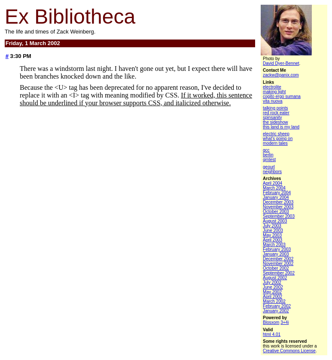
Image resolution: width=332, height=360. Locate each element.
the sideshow (275, 122)
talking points (275, 108)
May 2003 (272, 235)
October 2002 (276, 268)
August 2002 (275, 277)
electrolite (272, 87)
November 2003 (278, 206)
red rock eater (276, 112)
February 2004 (277, 192)
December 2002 (278, 258)
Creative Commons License (289, 350)
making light (274, 91)
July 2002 (272, 282)
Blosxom (271, 322)
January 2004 (276, 197)
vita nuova (273, 101)
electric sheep (276, 133)
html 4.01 (271, 334)
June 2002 (273, 287)
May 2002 (272, 292)
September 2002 (279, 273)
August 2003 (275, 221)
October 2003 (276, 211)
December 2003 (278, 202)
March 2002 (274, 301)
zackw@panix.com (281, 75)
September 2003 (279, 216)
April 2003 (272, 240)
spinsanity (272, 117)
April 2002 (272, 296)
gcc (266, 150)
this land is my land (281, 127)
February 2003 (277, 249)
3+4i (284, 322)
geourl (269, 167)
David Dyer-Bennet (281, 63)
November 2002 (278, 263)
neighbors (272, 171)
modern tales (275, 143)
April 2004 (272, 183)
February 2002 (277, 306)
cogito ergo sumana (282, 96)
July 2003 (272, 225)
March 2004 (274, 188)
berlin (268, 155)
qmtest (269, 159)
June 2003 (273, 230)
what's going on (277, 138)
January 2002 (276, 310)
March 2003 (274, 244)
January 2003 (276, 254)
